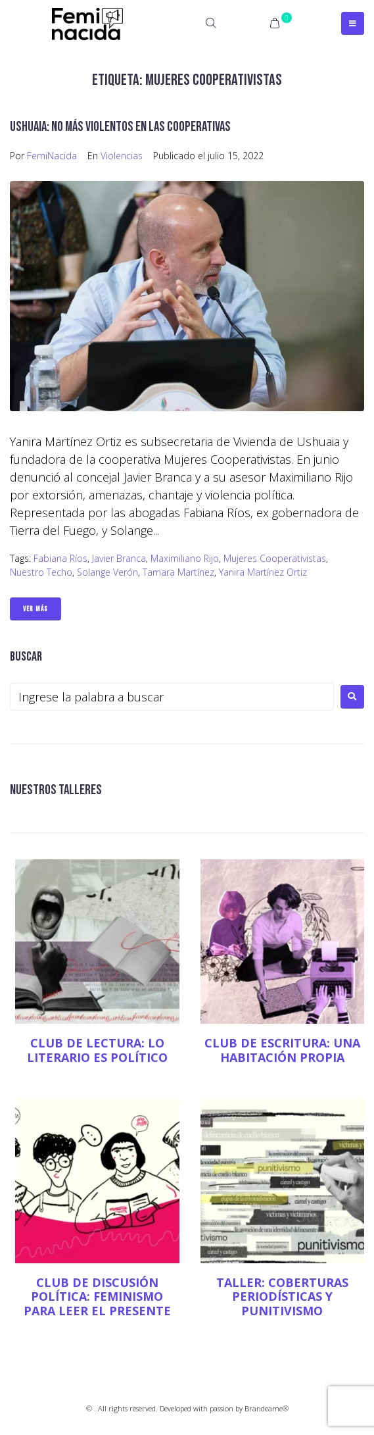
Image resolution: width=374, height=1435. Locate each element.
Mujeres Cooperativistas (274, 558)
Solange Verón (107, 572)
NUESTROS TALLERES (56, 790)
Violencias (122, 155)
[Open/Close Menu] (352, 23)
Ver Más (35, 609)
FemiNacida (52, 155)
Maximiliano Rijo (185, 558)
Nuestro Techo (41, 572)
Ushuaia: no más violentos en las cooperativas (120, 126)
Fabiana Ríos (60, 558)
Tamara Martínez (178, 572)
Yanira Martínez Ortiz (263, 572)
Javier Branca (119, 558)
